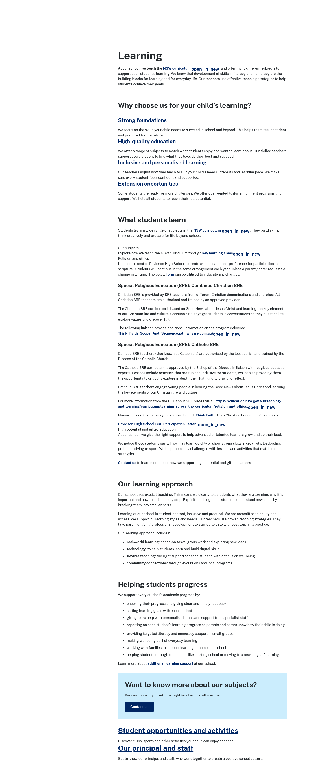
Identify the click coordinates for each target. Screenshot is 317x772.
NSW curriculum (191, 68)
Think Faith (205, 415)
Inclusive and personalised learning (162, 162)
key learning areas (231, 253)
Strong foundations (142, 120)
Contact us (127, 463)
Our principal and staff (155, 748)
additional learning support (170, 663)
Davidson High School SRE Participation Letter (172, 424)
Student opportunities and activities (178, 730)
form (170, 274)
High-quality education (147, 141)
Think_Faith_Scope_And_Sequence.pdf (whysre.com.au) (179, 333)
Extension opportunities (148, 184)
